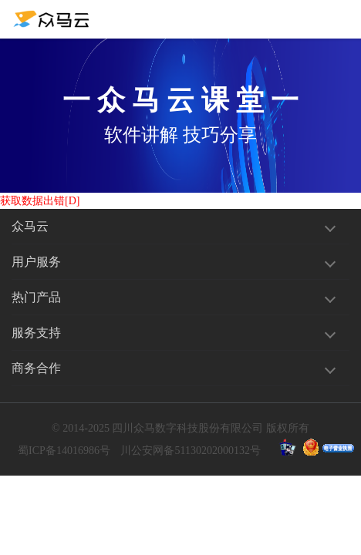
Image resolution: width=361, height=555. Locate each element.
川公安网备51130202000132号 (190, 450)
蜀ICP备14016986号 (64, 450)
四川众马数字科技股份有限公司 (187, 428)
